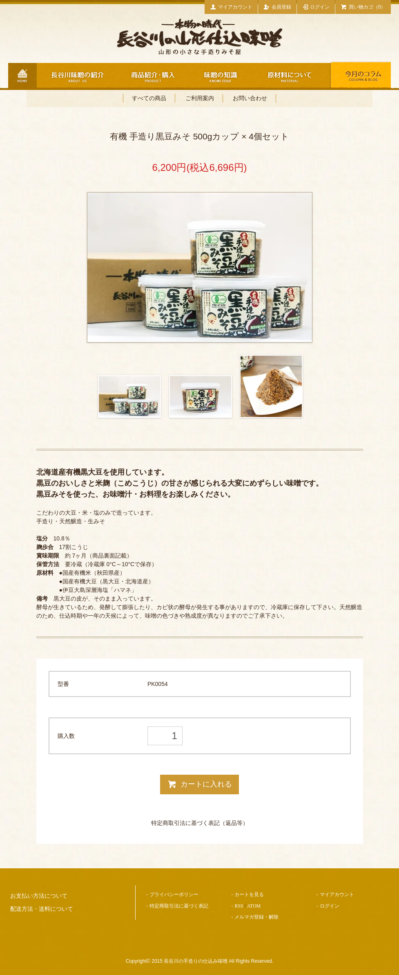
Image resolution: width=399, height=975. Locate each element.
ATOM (254, 906)
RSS (238, 906)
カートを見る (249, 894)
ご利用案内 (199, 98)
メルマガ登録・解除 (256, 917)
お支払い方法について (38, 896)
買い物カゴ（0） (363, 6)
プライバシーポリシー (173, 894)
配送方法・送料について (41, 909)
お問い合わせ (250, 98)
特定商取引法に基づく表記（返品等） (199, 823)
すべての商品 (149, 98)
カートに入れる (199, 784)
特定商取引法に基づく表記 (178, 906)
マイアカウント (231, 6)
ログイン (316, 6)
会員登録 (277, 6)
